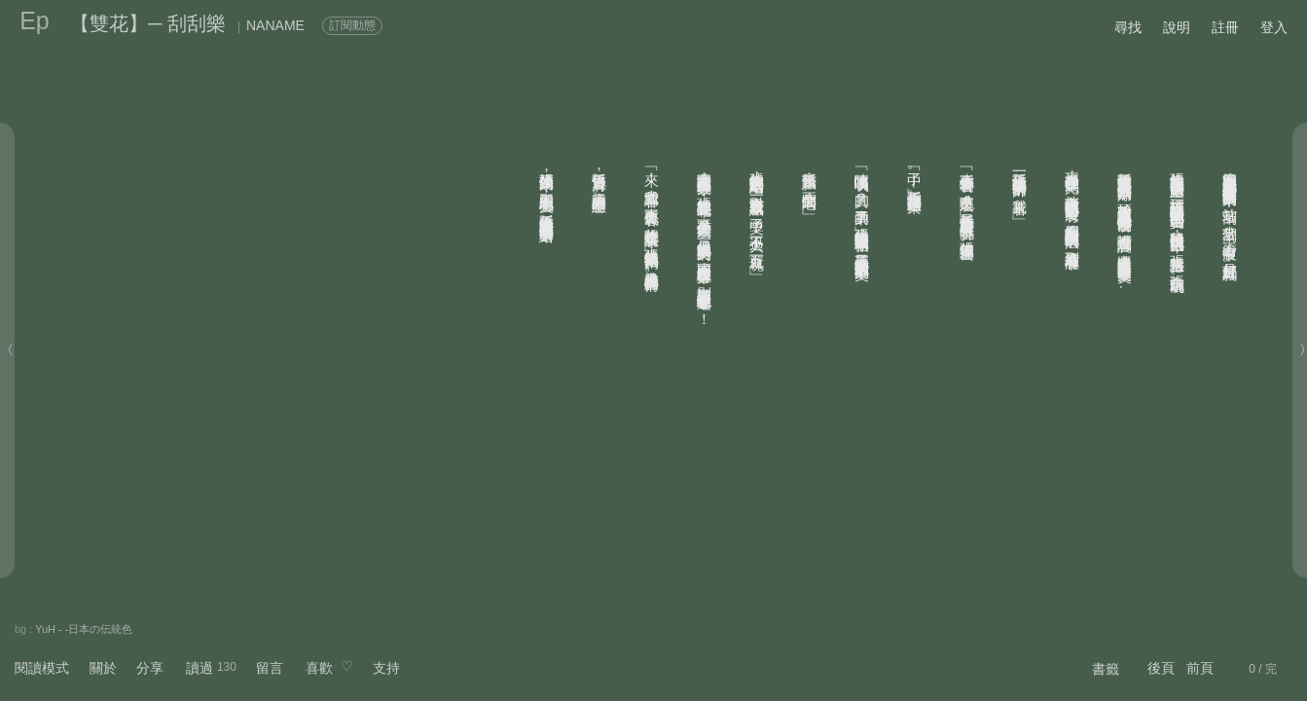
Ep (34, 20)
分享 (149, 668)
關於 (103, 668)
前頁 (1200, 668)
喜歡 (319, 668)
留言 (269, 668)
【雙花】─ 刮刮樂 (148, 23)
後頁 (1161, 668)
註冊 (1225, 27)
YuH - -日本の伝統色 (83, 629)
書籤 (1105, 669)
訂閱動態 (352, 25)
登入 (1274, 27)
